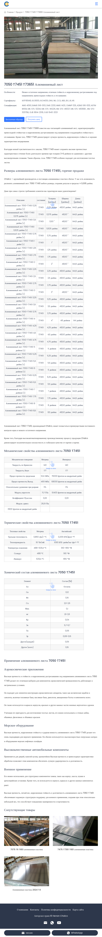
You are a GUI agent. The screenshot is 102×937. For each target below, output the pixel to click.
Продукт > (20, 12)
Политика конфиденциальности (56, 909)
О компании (22, 909)
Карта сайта (78, 909)
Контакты (34, 909)
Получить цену (34, 119)
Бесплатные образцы (14, 119)
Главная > (11, 12)
